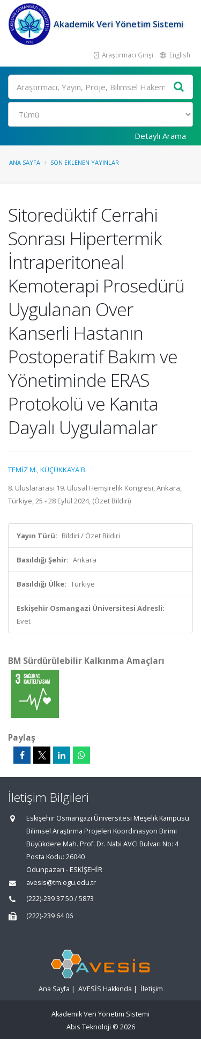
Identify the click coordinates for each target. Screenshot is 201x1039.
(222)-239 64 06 (49, 915)
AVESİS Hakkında (105, 988)
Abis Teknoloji (88, 1026)
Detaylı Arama (160, 135)
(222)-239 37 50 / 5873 (60, 898)
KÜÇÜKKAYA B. (63, 469)
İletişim (151, 988)
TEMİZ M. (22, 469)
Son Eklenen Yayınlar (84, 162)
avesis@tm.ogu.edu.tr (61, 882)
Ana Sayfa (24, 162)
